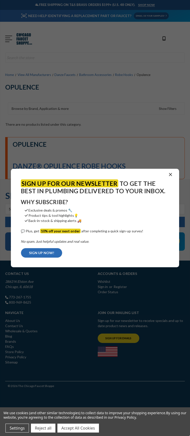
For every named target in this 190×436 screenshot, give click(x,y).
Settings (17, 428)
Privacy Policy (125, 417)
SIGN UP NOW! (41, 253)
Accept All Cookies (78, 428)
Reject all (43, 428)
